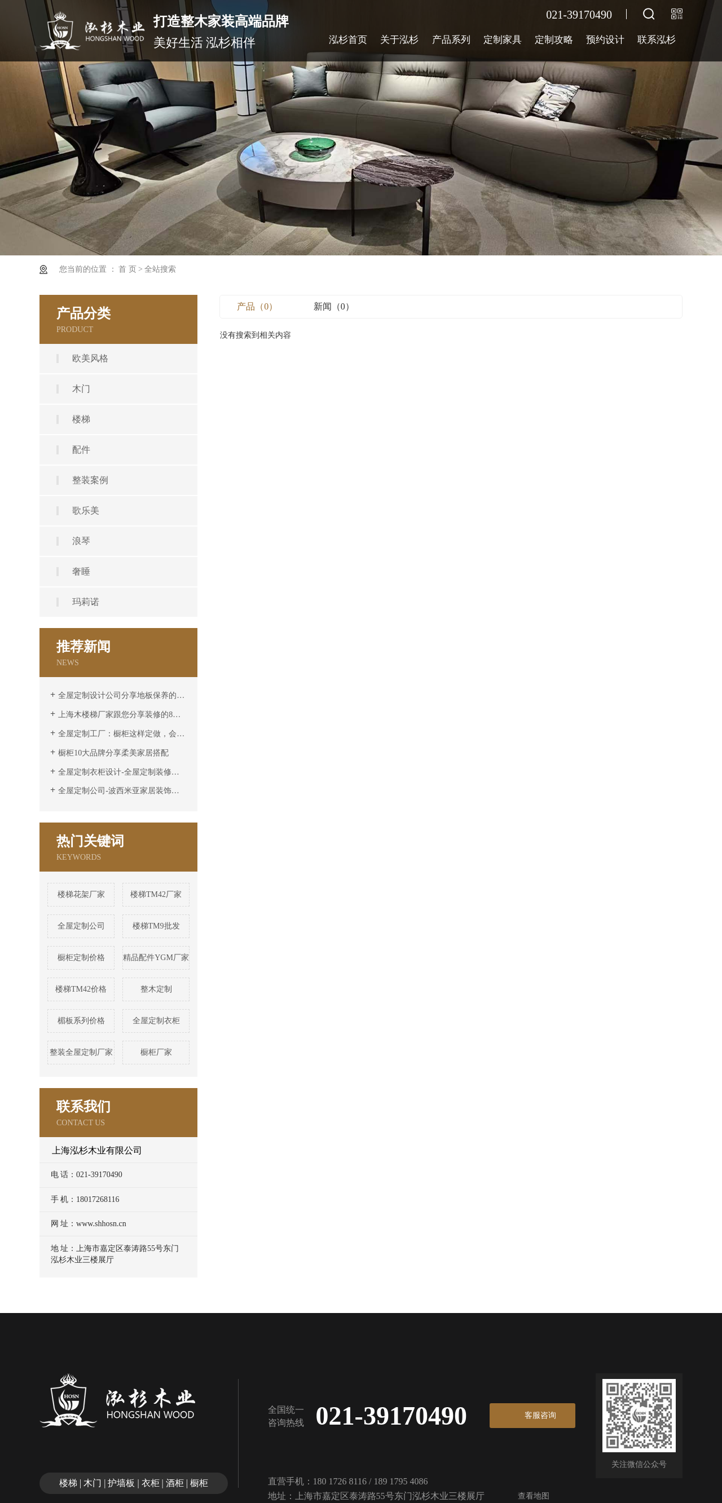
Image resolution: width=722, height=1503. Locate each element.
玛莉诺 (85, 602)
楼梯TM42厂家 (156, 894)
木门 (81, 389)
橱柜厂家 (156, 1052)
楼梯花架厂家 (81, 894)
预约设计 (605, 39)
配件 (81, 449)
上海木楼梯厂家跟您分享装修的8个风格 (122, 714)
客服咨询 (540, 1415)
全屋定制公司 (81, 926)
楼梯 (81, 419)
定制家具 (502, 39)
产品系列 (451, 39)
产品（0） (257, 306)
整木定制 (156, 989)
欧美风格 (90, 358)
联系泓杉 (656, 39)
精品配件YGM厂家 (156, 957)
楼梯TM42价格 (81, 989)
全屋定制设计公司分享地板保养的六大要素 (122, 695)
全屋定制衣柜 (156, 1020)
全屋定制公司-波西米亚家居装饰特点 (122, 790)
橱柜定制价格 (81, 957)
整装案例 (90, 480)
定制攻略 (554, 39)
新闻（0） (334, 306)
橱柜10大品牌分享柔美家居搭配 (113, 753)
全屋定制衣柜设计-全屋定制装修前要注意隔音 (122, 772)
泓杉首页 (348, 39)
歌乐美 (85, 510)
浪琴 (81, 541)
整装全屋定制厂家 (81, 1052)
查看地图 (533, 1496)
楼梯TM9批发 (156, 926)
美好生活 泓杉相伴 (221, 30)
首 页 (127, 269)
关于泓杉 (399, 39)
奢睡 (81, 571)
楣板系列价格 (81, 1020)
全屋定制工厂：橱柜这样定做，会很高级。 (122, 734)
